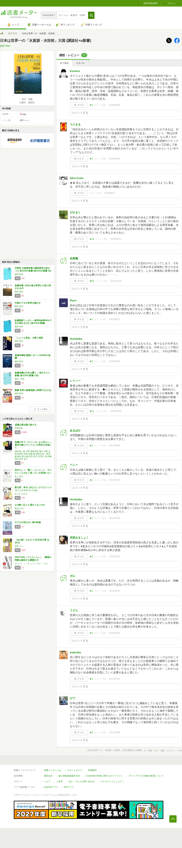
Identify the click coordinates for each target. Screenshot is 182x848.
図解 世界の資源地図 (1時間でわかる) (33, 390)
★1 (91, 105)
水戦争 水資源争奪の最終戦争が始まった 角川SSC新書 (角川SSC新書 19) (33, 269)
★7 (91, 518)
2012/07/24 (114, 480)
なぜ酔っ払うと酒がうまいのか (30, 505)
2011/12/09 (114, 732)
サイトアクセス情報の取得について (146, 776)
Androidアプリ (51, 787)
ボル (72, 575)
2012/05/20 (114, 518)
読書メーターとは (52, 770)
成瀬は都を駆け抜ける (25, 424)
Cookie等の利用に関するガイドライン (104, 776)
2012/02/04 (114, 679)
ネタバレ (80, 63)
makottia (75, 652)
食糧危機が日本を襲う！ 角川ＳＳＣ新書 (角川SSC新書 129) (32, 374)
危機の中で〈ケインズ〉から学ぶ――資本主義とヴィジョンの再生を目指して (33, 445)
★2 (91, 361)
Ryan (73, 300)
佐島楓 (74, 258)
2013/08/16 (114, 361)
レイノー (75, 380)
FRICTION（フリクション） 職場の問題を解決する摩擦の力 (33, 558)
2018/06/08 (114, 105)
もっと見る (40, 409)
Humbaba (76, 338)
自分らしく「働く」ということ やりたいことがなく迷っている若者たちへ (33, 471)
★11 (91, 411)
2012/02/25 (114, 633)
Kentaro (75, 71)
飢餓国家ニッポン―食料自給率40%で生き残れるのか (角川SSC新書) (33, 322)
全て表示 (64, 63)
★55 (91, 281)
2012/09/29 (115, 411)
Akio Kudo (76, 178)
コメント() (100, 105)
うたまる (75, 124)
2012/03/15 (114, 556)
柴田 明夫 (12, 33)
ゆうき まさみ (21, 494)
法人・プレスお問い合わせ (82, 781)
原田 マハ (19, 546)
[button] (91, 15)
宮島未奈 (19, 428)
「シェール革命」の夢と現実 (29, 338)
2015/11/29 (115, 281)
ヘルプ (47, 781)
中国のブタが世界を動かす (28, 303)
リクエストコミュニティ (112, 781)
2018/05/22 (114, 159)
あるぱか (75, 430)
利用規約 (92, 770)
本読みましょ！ (79, 537)
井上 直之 (19, 476)
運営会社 (48, 776)
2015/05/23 (114, 319)
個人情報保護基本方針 (69, 776)
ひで (72, 698)
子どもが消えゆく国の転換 (28, 522)
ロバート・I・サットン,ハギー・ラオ (31, 563)
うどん (74, 610)
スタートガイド (74, 770)
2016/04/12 (115, 239)
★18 (91, 239)
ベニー (74, 464)
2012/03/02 (114, 591)
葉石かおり (20, 508)
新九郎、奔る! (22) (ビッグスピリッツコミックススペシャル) (33, 489)
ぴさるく (75, 212)
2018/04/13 (109, 193)
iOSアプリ (69, 787)
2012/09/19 (114, 445)
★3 (91, 556)
